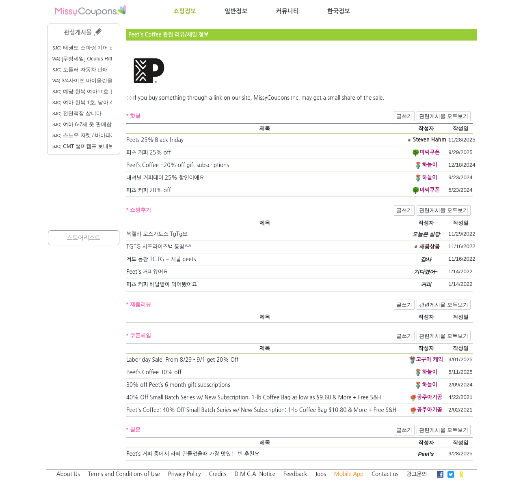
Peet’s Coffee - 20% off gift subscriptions (177, 165)
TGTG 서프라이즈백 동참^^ (159, 246)
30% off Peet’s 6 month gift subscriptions (178, 385)
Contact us (385, 474)
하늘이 (429, 164)
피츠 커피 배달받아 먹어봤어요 (161, 284)
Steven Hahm (429, 139)
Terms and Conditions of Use (124, 474)
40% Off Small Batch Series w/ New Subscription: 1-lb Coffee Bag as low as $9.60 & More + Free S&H (253, 397)
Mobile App (348, 474)
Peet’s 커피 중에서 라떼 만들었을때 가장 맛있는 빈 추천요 (192, 454)
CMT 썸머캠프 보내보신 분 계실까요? (101, 146)
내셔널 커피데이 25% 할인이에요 (165, 177)
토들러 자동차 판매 (80, 70)
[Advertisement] (83, 192)
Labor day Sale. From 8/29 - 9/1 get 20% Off (182, 359)
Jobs (320, 474)
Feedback (295, 474)
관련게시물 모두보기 (443, 116)
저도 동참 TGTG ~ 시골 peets (161, 259)
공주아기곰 (430, 397)
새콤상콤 (429, 246)
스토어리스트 (83, 238)
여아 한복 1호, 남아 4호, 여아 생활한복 (103, 102)
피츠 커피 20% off (148, 190)
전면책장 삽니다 (77, 113)
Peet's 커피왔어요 (147, 272)
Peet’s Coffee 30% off (154, 372)
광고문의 (416, 474)
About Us (68, 474)
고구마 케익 (429, 359)
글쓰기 (404, 116)
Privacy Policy (184, 474)
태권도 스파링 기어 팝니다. (89, 48)
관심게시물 (83, 32)
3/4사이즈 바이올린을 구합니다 (93, 81)
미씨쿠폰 (429, 152)
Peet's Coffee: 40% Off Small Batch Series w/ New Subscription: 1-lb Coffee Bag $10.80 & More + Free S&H (261, 410)
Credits (218, 474)
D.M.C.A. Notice (254, 474)
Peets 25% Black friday (155, 140)
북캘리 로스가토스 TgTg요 (157, 234)
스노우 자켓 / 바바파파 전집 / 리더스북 (102, 135)
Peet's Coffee (145, 34)
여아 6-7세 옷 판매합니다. (87, 124)
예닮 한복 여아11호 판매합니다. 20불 (101, 91)
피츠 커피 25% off (148, 152)
